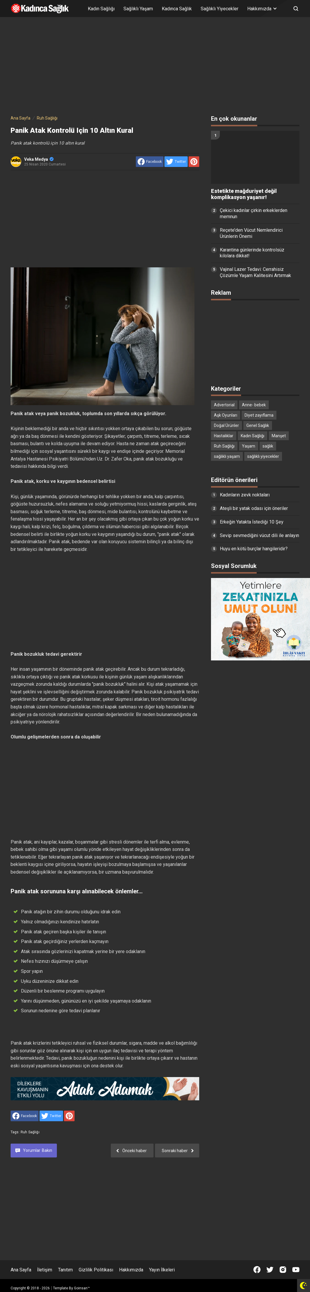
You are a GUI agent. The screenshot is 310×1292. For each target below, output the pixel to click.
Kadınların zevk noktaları (245, 495)
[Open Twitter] (269, 1269)
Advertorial (224, 404)
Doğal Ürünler (226, 425)
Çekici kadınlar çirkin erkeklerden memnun (253, 213)
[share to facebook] (150, 161)
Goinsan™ (82, 1288)
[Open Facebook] (256, 1269)
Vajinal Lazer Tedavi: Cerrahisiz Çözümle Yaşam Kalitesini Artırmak (255, 272)
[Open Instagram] (282, 1269)
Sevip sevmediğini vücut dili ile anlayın (259, 535)
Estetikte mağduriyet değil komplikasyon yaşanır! (244, 194)
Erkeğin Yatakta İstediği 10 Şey (251, 522)
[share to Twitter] (176, 161)
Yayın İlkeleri (162, 1270)
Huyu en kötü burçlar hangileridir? (254, 548)
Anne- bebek (254, 404)
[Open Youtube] (295, 1269)
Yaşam (248, 446)
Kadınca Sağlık (177, 8)
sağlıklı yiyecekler (263, 456)
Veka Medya (39, 159)
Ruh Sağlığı (30, 1132)
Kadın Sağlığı (101, 8)
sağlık (268, 446)
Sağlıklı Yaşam (138, 8)
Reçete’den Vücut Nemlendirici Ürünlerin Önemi (251, 233)
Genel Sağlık (257, 425)
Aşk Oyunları (225, 415)
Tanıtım (65, 1270)
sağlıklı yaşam (227, 456)
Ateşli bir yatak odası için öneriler (254, 508)
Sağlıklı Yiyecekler (219, 8)
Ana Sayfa (21, 1270)
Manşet (279, 435)
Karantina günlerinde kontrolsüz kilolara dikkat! (252, 253)
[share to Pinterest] (194, 161)
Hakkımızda (131, 1270)
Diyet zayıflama (259, 415)
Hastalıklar (223, 435)
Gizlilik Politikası (96, 1270)
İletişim (44, 1270)
